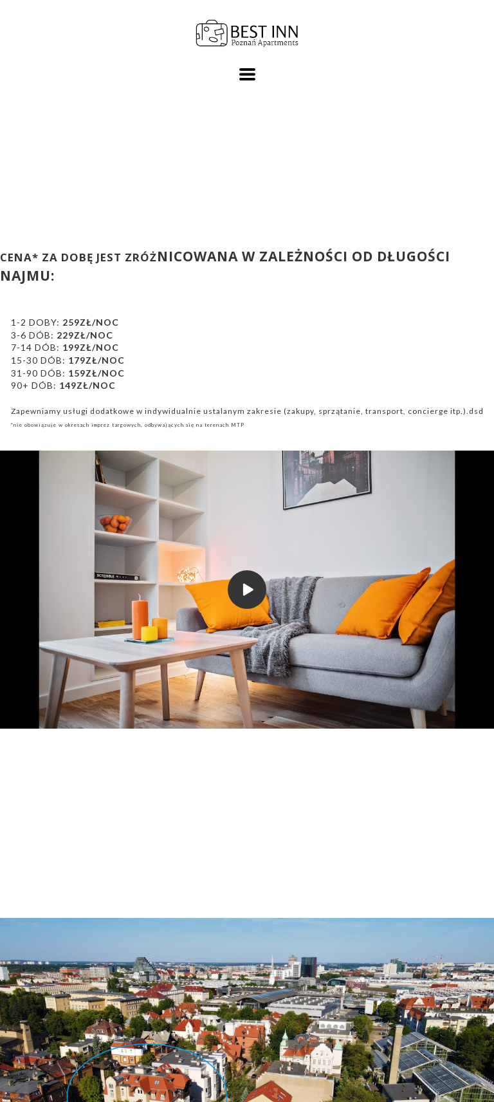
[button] (247, 74)
